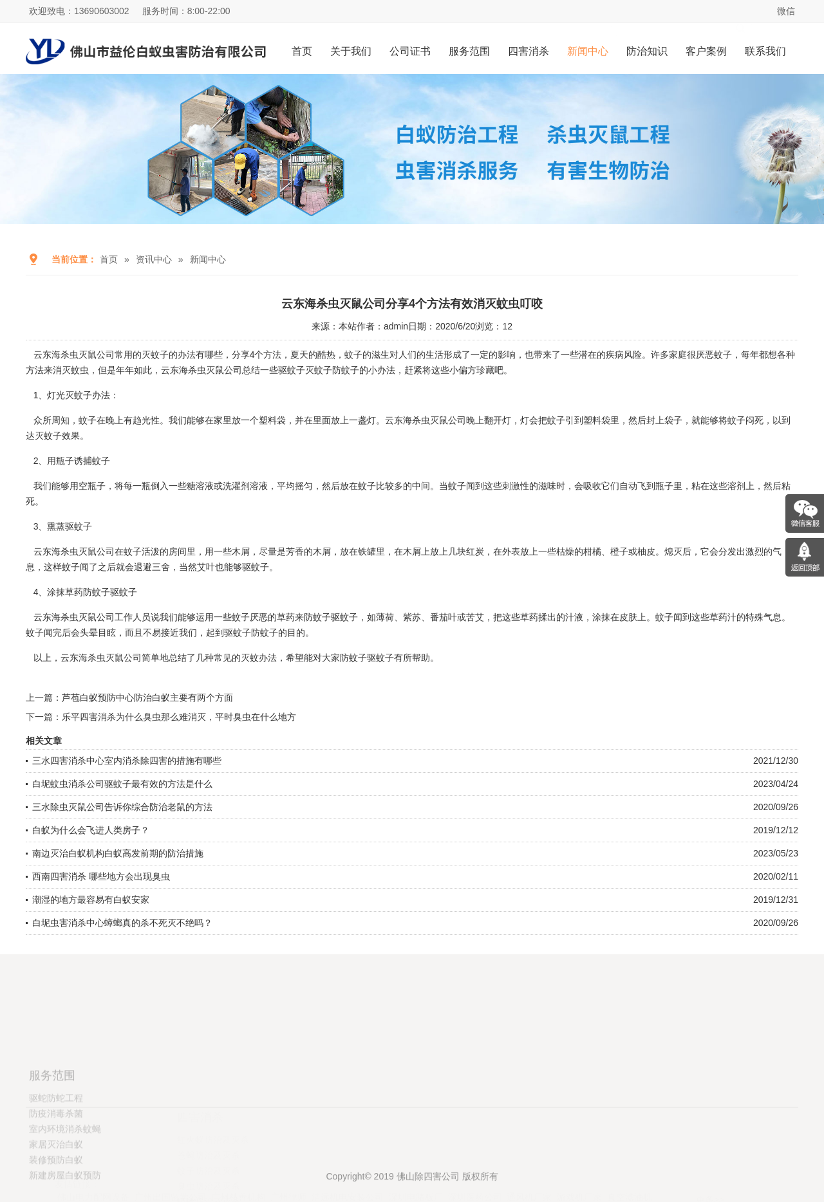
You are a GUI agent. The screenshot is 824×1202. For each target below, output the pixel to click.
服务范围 (469, 51)
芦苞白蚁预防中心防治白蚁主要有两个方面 (147, 697)
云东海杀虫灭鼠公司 (74, 354)
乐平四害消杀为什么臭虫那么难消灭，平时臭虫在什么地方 (179, 717)
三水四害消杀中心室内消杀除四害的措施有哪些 (126, 760)
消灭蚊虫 (71, 370)
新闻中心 (587, 51)
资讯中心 (154, 259)
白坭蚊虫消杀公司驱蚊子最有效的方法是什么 (122, 784)
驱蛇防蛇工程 (56, 1137)
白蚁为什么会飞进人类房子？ (90, 830)
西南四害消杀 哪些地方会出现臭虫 (101, 876)
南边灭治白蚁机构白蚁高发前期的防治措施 (117, 853)
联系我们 (765, 51)
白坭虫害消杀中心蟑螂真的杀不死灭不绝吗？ (122, 923)
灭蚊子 (48, 435)
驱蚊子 (380, 657)
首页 (302, 51)
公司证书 (410, 51)
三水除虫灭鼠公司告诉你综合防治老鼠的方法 (122, 807)
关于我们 (350, 51)
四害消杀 (528, 51)
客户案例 (706, 51)
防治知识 (647, 51)
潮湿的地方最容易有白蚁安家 (90, 899)
